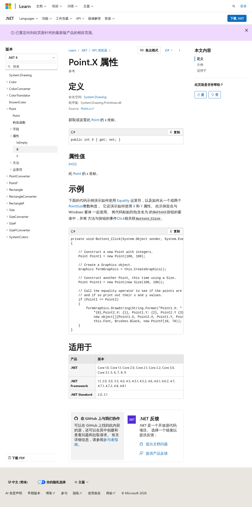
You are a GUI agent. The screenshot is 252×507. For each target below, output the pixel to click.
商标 (109, 493)
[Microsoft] (8, 6)
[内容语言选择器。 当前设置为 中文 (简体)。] (18, 482)
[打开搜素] (233, 6)
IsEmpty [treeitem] (22, 142)
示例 (200, 64)
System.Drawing (95, 97)
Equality (123, 200)
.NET (84, 50)
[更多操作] (179, 50)
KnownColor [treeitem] (17, 102)
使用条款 (94, 493)
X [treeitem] (17, 149)
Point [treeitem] (16, 115)
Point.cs (86, 108)
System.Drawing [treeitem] (20, 75)
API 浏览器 (99, 50)
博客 (49, 493)
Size (80, 206)
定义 (200, 58)
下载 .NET (237, 18)
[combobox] (31, 57)
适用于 (201, 70)
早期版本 (34, 493)
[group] (126, 284)
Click (121, 218)
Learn (72, 50)
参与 (64, 493)
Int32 (73, 163)
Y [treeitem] (17, 156)
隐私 (76, 493)
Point (95, 119)
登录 (243, 6)
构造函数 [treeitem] (19, 122)
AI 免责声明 (13, 493)
